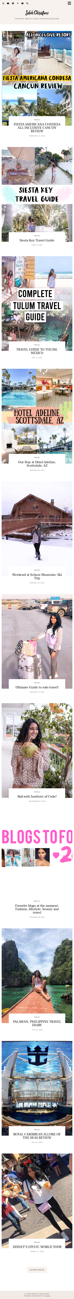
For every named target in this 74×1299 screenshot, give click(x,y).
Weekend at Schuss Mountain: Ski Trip (37, 576)
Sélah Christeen (37, 13)
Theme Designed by (37, 1296)
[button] (70, 3)
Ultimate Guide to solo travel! (37, 687)
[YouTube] (8, 3)
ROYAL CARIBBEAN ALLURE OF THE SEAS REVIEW (37, 1136)
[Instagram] (3, 3)
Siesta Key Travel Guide (37, 240)
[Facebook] (13, 3)
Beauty (37, 901)
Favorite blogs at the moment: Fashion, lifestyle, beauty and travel (37, 909)
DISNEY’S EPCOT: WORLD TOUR (37, 1247)
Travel (37, 120)
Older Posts (37, 1270)
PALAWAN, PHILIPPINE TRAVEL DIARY (37, 1023)
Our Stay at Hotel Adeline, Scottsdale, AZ (37, 464)
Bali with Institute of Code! (37, 796)
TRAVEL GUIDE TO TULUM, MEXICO (37, 351)
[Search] (27, 3)
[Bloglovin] (18, 3)
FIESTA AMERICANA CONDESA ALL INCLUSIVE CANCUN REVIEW (37, 127)
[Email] (22, 3)
